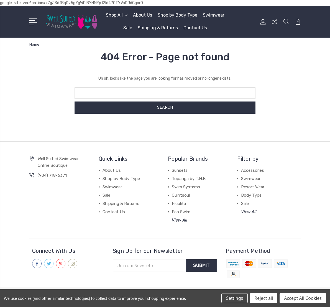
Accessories (252, 170)
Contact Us (195, 27)
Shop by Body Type (177, 15)
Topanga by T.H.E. (189, 178)
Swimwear (213, 15)
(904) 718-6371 (52, 175)
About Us (142, 15)
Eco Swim (181, 211)
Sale (127, 27)
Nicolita (179, 203)
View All (179, 220)
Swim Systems (186, 186)
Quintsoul (181, 195)
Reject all (263, 298)
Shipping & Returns (158, 27)
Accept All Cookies (303, 298)
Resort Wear (252, 186)
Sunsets (180, 170)
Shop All (116, 15)
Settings (234, 298)
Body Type (251, 195)
